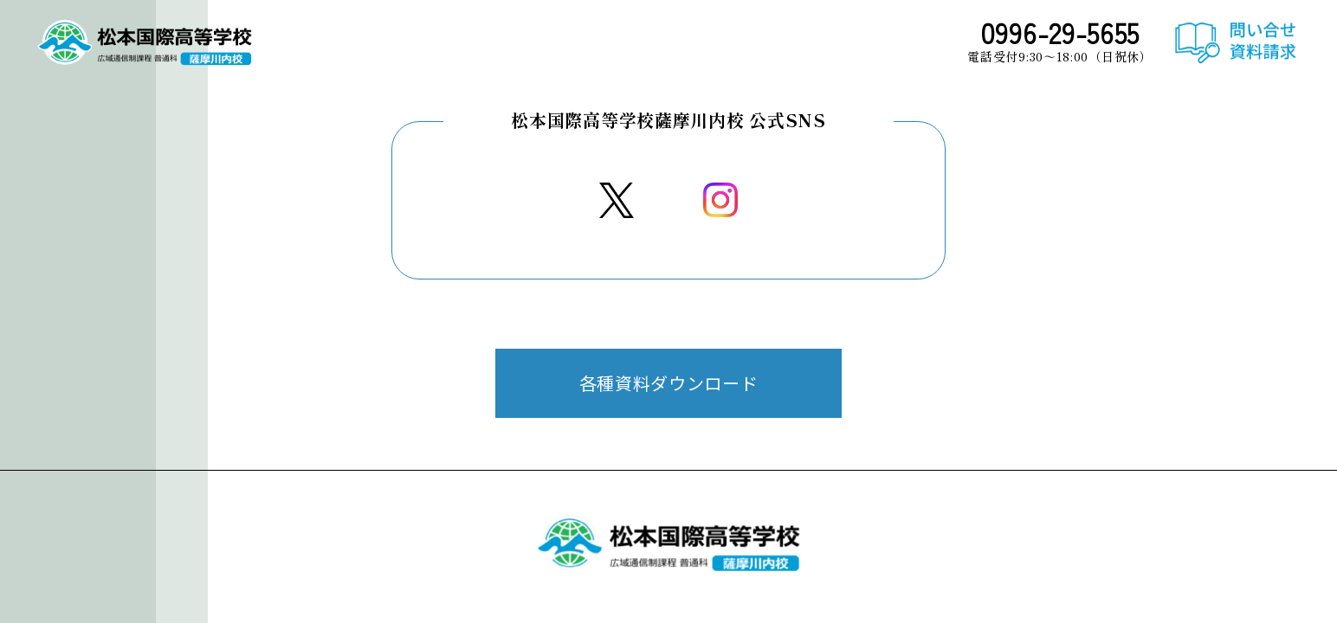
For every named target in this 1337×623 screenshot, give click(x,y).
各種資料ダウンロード (669, 382)
